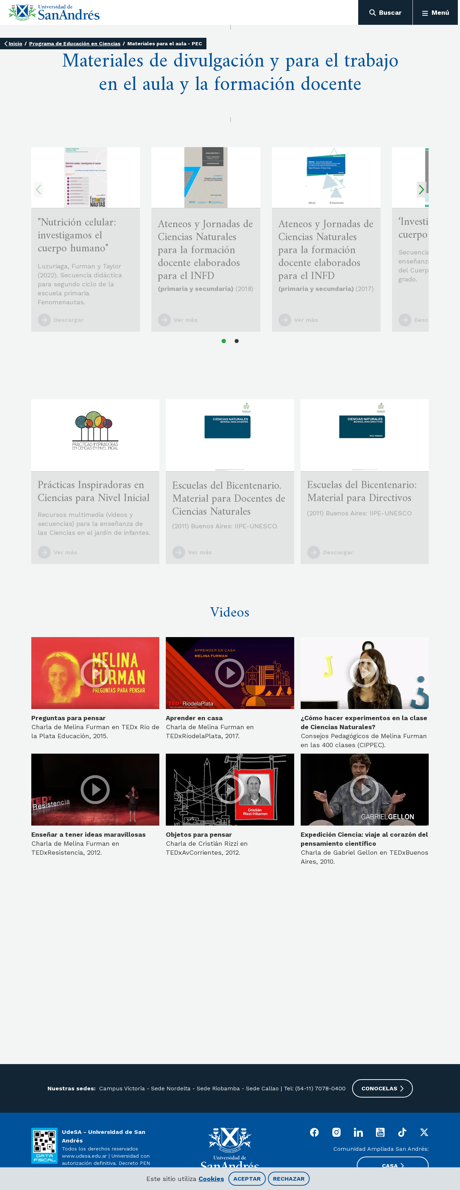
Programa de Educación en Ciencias (74, 43)
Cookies (211, 1178)
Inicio (15, 43)
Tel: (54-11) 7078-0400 (315, 1088)
